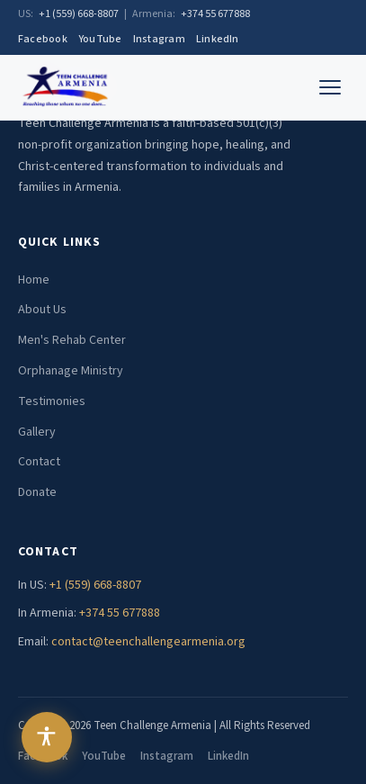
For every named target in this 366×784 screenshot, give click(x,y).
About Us (42, 310)
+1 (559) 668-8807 (79, 14)
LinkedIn (217, 39)
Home (33, 280)
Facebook (42, 39)
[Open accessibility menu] (47, 737)
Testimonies (51, 401)
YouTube (100, 39)
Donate (37, 492)
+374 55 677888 (215, 14)
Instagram (159, 39)
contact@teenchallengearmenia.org (148, 642)
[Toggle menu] (330, 87)
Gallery (37, 432)
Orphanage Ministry (70, 371)
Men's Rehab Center (72, 340)
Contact (39, 462)
